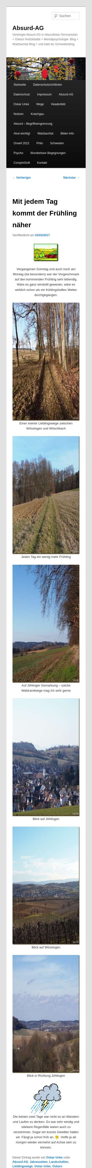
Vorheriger (22, 177)
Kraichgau (37, 114)
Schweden (57, 143)
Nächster (71, 177)
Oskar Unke (21, 104)
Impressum (44, 94)
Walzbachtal (45, 133)
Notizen (18, 114)
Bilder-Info (67, 133)
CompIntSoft (21, 162)
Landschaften (58, 1162)
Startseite (19, 84)
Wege (40, 104)
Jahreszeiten (39, 1162)
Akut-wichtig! (21, 133)
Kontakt (42, 162)
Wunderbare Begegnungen (48, 153)
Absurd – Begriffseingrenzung (32, 123)
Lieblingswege (23, 1166)
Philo (39, 143)
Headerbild (58, 104)
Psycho (18, 153)
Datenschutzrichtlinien (47, 84)
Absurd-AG (28, 28)
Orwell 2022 (21, 143)
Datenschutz (21, 94)
